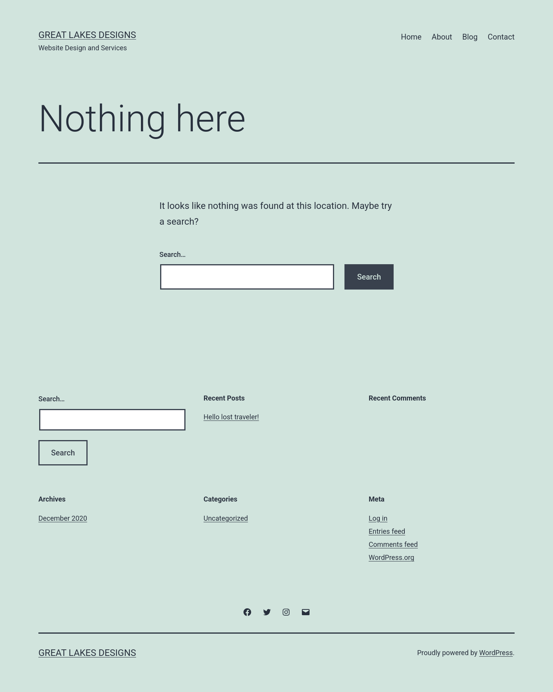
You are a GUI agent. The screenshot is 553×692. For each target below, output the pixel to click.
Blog (470, 36)
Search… (172, 254)
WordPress (496, 653)
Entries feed (387, 531)
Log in (378, 518)
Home (411, 36)
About (442, 36)
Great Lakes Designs (87, 35)
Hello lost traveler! (231, 417)
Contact (501, 36)
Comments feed (393, 544)
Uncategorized (226, 518)
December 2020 (62, 518)
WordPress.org (391, 557)
